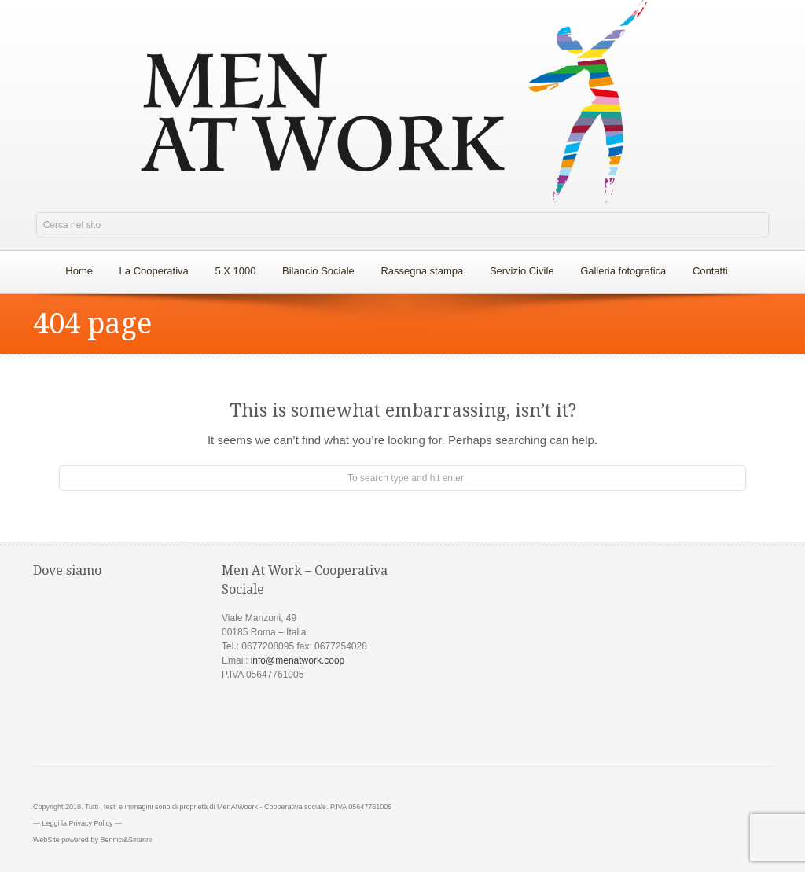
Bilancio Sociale (318, 271)
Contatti (710, 271)
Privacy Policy (91, 823)
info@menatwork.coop (298, 660)
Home (79, 271)
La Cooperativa (150, 267)
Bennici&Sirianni (126, 840)
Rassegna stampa (421, 271)
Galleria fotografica (623, 271)
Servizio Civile (522, 271)
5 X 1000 (235, 271)
